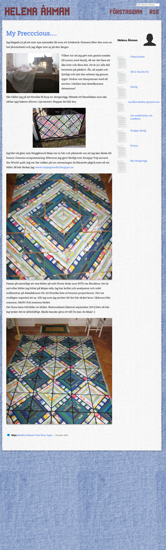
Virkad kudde (137, 56)
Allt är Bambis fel (139, 71)
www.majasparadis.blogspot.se (54, 167)
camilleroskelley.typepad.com (144, 102)
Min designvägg (138, 160)
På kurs (134, 145)
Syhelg (133, 87)
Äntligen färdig (138, 130)
